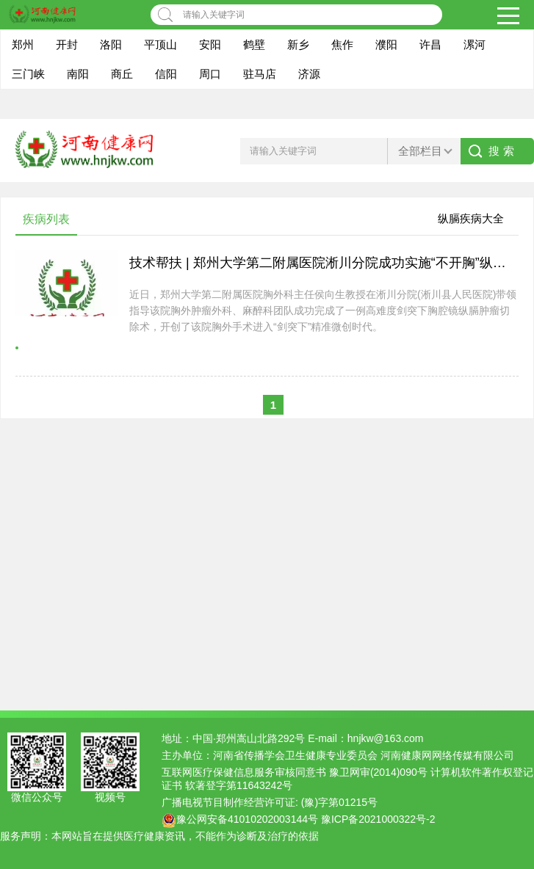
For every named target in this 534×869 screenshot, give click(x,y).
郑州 (23, 44)
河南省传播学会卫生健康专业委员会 (295, 755)
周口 (210, 74)
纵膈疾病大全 (471, 218)
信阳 (166, 74)
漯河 (474, 44)
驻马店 (259, 74)
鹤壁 (254, 44)
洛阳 (111, 44)
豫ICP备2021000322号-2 (378, 819)
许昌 (430, 44)
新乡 (298, 44)
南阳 (78, 74)
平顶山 (160, 44)
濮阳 (386, 44)
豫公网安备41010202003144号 (247, 819)
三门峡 (28, 74)
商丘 (122, 74)
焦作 (342, 44)
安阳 (210, 44)
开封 (67, 44)
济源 (309, 74)
